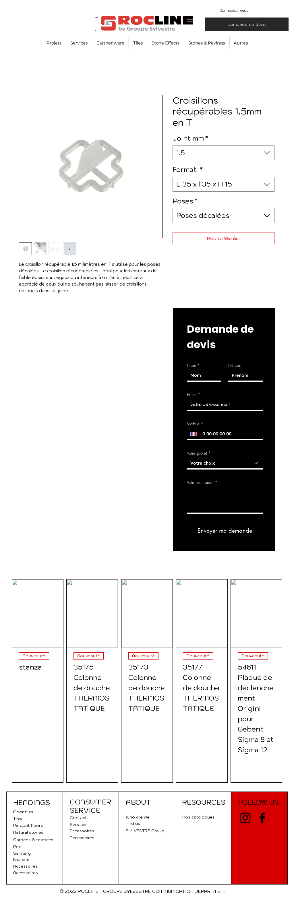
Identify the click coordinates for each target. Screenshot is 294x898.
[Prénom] (243, 375)
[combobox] (223, 153)
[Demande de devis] (247, 24)
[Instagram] (245, 818)
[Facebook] (262, 818)
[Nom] (202, 375)
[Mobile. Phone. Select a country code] (195, 434)
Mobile (195, 423)
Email (193, 394)
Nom (193, 365)
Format (188, 169)
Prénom (234, 365)
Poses (185, 200)
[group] (147, 681)
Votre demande (202, 482)
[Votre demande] (225, 500)
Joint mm (190, 138)
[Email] (223, 404)
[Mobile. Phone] (230, 434)
